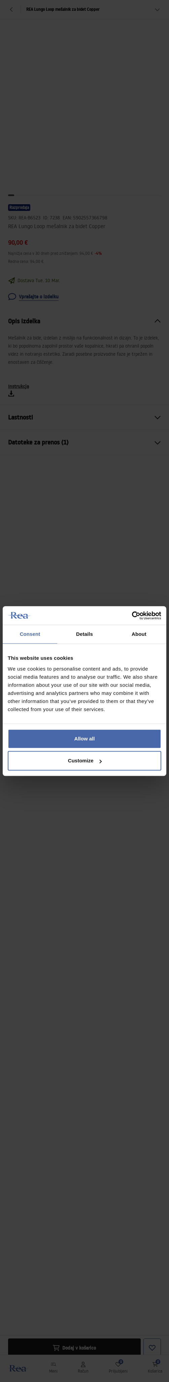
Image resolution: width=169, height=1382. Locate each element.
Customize (85, 760)
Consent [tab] (30, 634)
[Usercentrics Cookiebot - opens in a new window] (131, 615)
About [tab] (139, 634)
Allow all (84, 738)
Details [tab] (84, 634)
